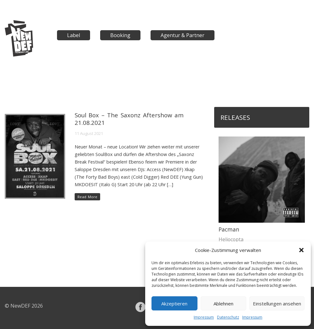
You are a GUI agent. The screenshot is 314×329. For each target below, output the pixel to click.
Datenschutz (228, 317)
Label (73, 35)
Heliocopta (231, 239)
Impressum (204, 317)
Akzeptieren (174, 303)
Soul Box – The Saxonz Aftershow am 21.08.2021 (129, 118)
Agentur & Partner (182, 35)
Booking (120, 35)
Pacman (229, 229)
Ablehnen (223, 303)
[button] (301, 250)
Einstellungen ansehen (277, 303)
